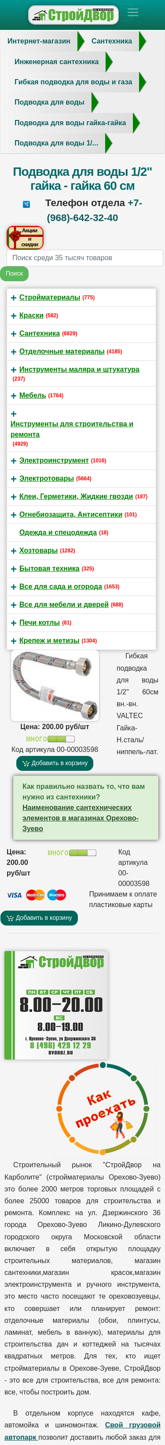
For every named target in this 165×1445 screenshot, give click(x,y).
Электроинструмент (54, 460)
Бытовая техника (49, 568)
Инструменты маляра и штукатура (79, 369)
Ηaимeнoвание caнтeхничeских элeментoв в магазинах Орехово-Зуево (80, 818)
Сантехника (39, 333)
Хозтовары (38, 550)
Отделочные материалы (62, 351)
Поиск (14, 273)
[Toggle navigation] (126, 12)
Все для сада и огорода (60, 586)
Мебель (32, 395)
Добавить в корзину (55, 763)
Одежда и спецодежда (58, 532)
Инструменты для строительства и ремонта (72, 429)
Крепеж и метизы (49, 640)
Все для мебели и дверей (64, 604)
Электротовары (46, 478)
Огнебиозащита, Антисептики (70, 514)
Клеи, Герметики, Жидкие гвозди (76, 496)
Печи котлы (39, 622)
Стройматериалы (49, 297)
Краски (31, 315)
